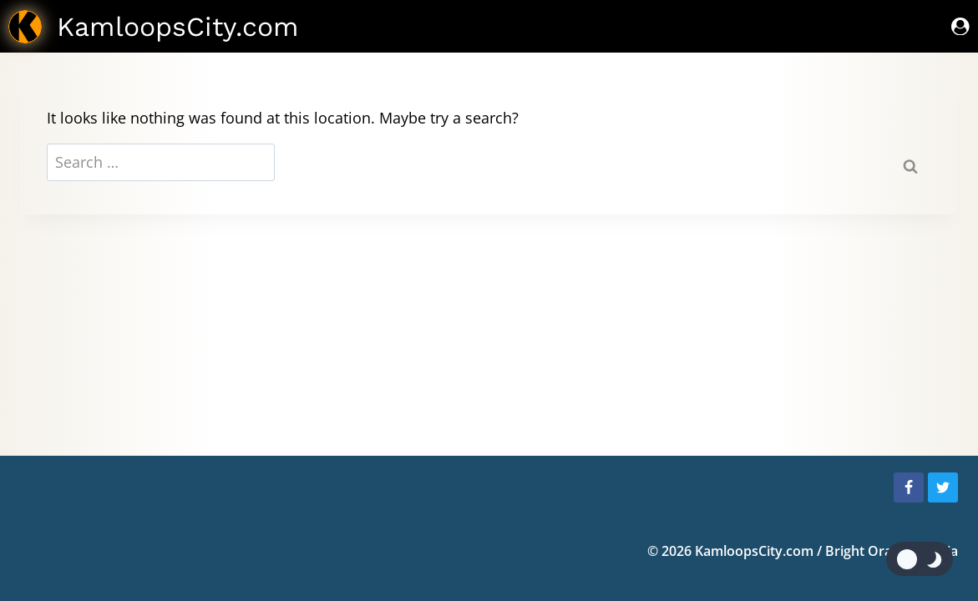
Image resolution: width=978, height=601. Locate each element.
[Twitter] (943, 487)
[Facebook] (909, 487)
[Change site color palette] (919, 559)
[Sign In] (960, 26)
